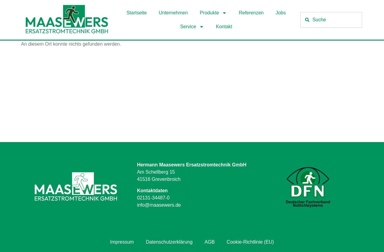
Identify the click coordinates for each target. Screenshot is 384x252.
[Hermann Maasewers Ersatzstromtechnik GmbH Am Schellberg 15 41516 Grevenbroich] (192, 97)
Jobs (281, 12)
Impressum (122, 241)
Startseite (137, 12)
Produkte (213, 13)
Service (192, 26)
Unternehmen (173, 12)
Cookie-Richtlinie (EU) (250, 241)
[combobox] (331, 20)
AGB (210, 241)
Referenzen (251, 12)
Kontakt (224, 26)
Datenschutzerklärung (169, 241)
